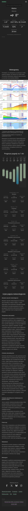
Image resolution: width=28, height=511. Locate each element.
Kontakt (14, 494)
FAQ (11, 494)
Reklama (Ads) (5, 494)
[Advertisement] (14, 51)
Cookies (20, 491)
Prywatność (14, 491)
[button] (14, 82)
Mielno (14, 8)
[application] (14, 86)
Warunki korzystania (6, 491)
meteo (4, 2)
